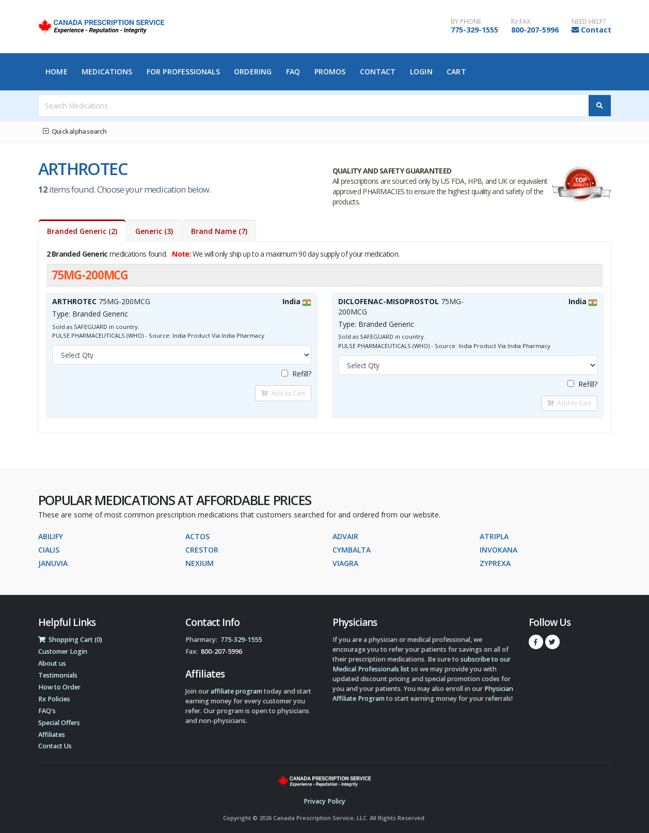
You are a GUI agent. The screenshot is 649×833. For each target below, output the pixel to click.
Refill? (296, 374)
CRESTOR (201, 550)
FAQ (293, 71)
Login (421, 71)
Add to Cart (283, 393)
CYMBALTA (352, 550)
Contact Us (55, 746)
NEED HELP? (589, 21)
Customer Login (62, 651)
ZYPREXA (495, 563)
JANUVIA (53, 563)
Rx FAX (520, 21)
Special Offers (59, 722)
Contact (596, 30)
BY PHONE (466, 21)
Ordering (253, 71)
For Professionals (183, 71)
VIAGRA (345, 563)
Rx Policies (54, 699)
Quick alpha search (75, 131)
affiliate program (236, 691)
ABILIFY (50, 536)
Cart (456, 71)
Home (56, 71)
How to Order (59, 687)
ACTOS (197, 536)
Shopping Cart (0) (70, 639)
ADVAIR (345, 536)
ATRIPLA (494, 536)
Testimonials (57, 675)
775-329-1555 (474, 30)
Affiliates (51, 734)
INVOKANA (498, 550)
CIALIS (48, 550)
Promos (330, 71)
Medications (107, 71)
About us (52, 663)
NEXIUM (199, 563)
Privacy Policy (324, 801)
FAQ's (47, 710)
